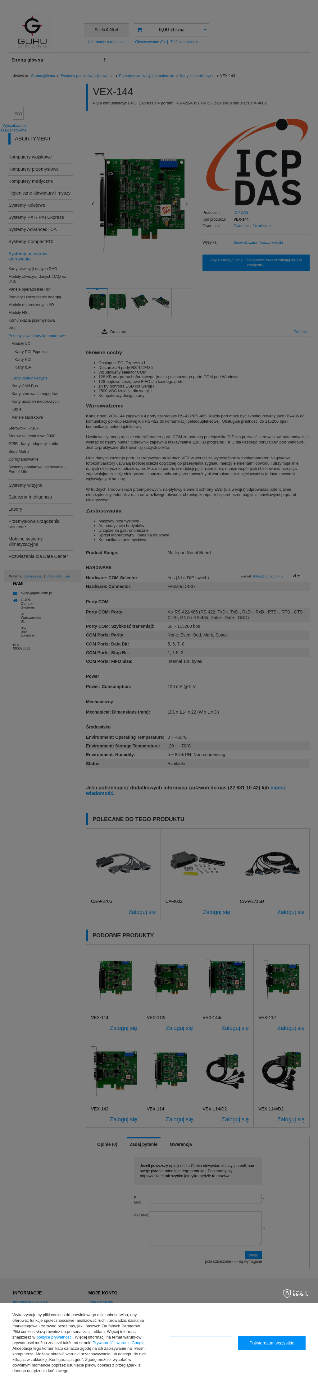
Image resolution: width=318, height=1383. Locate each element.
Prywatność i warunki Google (119, 1342)
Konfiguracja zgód (201, 1342)
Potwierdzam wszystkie (271, 1342)
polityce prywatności (54, 1337)
